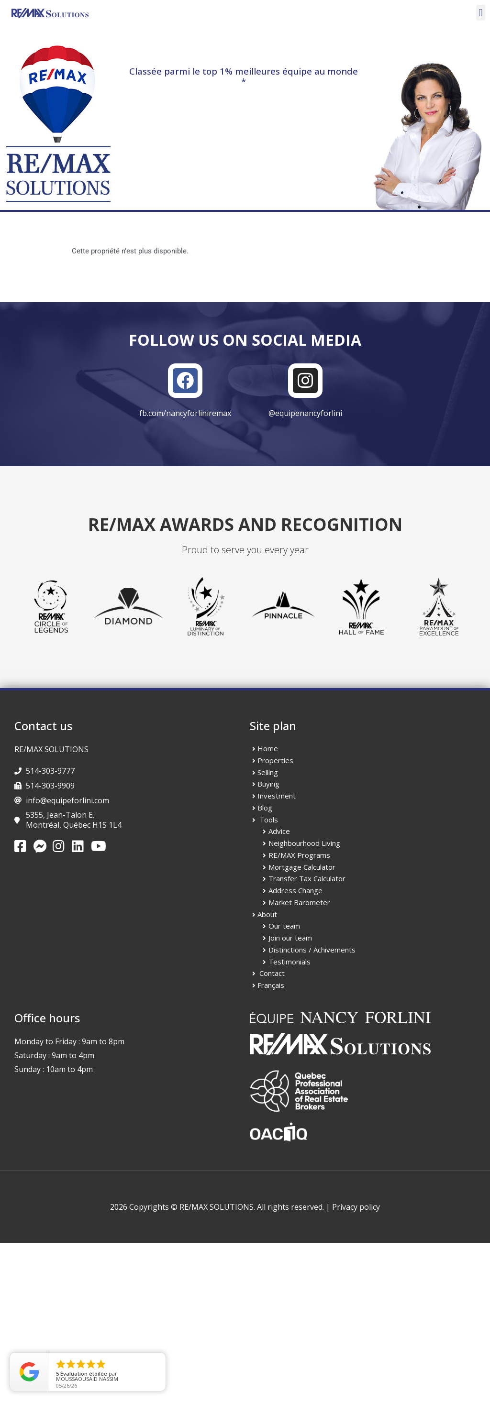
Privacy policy (356, 1207)
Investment (276, 795)
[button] (480, 13)
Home (267, 748)
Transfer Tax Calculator (306, 878)
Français (270, 985)
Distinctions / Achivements (312, 949)
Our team (284, 925)
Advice (279, 831)
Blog (264, 807)
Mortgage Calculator (301, 867)
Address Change (295, 890)
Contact (272, 973)
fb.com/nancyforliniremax (185, 413)
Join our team (290, 937)
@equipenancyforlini (305, 413)
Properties (275, 760)
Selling (267, 772)
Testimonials (289, 961)
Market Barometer (299, 902)
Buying (268, 783)
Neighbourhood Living (304, 843)
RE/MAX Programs (299, 855)
